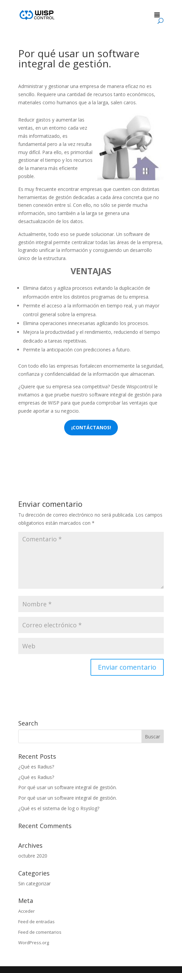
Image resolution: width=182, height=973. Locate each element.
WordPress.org (33, 942)
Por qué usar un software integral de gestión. (67, 787)
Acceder (26, 911)
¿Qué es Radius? (36, 766)
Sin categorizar (34, 883)
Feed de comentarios (39, 932)
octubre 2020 (32, 855)
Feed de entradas (36, 921)
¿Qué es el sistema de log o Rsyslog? (58, 808)
